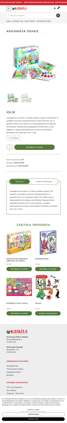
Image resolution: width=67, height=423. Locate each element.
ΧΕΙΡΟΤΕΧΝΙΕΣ (30, 21)
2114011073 (11, 342)
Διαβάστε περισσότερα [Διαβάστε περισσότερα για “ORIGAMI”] (48, 313)
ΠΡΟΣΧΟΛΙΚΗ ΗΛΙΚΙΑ (14, 369)
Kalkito (8, 21)
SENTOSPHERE (23, 166)
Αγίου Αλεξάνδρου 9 (14, 339)
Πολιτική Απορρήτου (14, 387)
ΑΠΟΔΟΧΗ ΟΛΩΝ (33, 419)
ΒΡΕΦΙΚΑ (9, 375)
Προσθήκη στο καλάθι (34, 147)
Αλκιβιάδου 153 (12, 350)
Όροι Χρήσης (11, 390)
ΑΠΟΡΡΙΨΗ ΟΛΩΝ (33, 414)
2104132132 (11, 352)
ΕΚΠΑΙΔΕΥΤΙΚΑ (18, 21)
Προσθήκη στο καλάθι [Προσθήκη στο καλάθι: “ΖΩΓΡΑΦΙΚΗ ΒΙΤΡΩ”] (47, 269)
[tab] (20, 181)
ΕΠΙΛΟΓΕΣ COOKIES (33, 410)
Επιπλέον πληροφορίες (44, 181)
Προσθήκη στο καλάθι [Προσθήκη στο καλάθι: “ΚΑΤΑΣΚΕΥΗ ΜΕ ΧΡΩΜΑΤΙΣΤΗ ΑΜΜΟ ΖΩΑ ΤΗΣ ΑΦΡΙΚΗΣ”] (19, 269)
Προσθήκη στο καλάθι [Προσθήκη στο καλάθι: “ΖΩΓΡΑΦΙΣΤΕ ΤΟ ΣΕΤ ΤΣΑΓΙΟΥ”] (19, 313)
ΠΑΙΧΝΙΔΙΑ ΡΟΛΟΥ (13, 372)
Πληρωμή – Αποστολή (14, 393)
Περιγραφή (19, 181)
